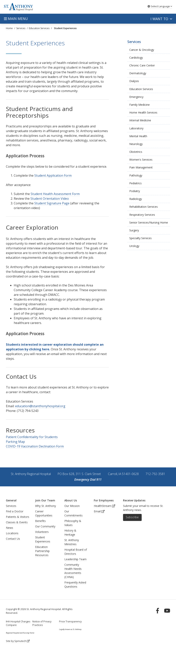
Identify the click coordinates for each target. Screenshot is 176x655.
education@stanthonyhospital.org (40, 406)
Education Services (141, 89)
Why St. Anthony (45, 506)
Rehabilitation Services (143, 206)
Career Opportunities (43, 513)
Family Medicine (139, 104)
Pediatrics (135, 183)
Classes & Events (17, 522)
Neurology (136, 144)
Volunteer (41, 532)
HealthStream (104, 506)
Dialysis (134, 81)
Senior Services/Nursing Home (148, 222)
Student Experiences (42, 539)
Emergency (136, 97)
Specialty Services (140, 238)
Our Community (45, 526)
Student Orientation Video (49, 198)
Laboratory (136, 128)
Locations (12, 533)
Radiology (135, 199)
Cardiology (136, 57)
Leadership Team (75, 559)
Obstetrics (135, 152)
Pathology (135, 175)
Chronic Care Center (142, 65)
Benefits (40, 521)
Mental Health (138, 136)
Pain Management (141, 167)
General (11, 500)
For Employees (104, 500)
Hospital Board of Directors (75, 552)
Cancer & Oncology (141, 50)
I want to (161, 18)
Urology (134, 246)
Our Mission (72, 506)
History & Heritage (70, 532)
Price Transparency (70, 621)
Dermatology (137, 73)
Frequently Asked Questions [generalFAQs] (75, 584)
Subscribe (132, 517)
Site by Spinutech (18, 641)
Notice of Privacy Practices (41, 623)
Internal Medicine (140, 120)
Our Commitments (73, 513)
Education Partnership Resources (42, 551)
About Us (70, 500)
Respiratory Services (142, 215)
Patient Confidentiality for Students (32, 437)
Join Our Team (45, 500)
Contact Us (13, 538)
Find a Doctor (14, 511)
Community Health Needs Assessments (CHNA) (73, 571)
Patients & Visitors (17, 517)
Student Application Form (53, 175)
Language (160, 6)
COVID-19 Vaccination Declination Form (35, 446)
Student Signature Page (51, 203)
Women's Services (140, 159)
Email (99, 511)
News (9, 528)
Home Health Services (143, 112)
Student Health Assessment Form (55, 194)
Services (134, 41)
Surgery (134, 230)
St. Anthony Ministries (71, 542)
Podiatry (134, 191)
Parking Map (15, 441)
